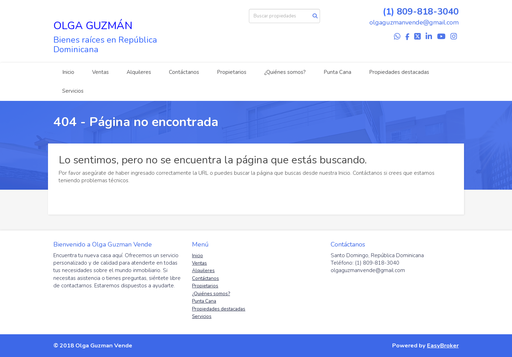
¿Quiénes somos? (285, 72)
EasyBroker (443, 345)
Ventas (100, 72)
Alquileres (139, 72)
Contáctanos (184, 72)
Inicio (68, 72)
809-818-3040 (428, 11)
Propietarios (231, 72)
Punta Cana (337, 72)
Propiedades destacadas (399, 72)
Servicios (73, 90)
